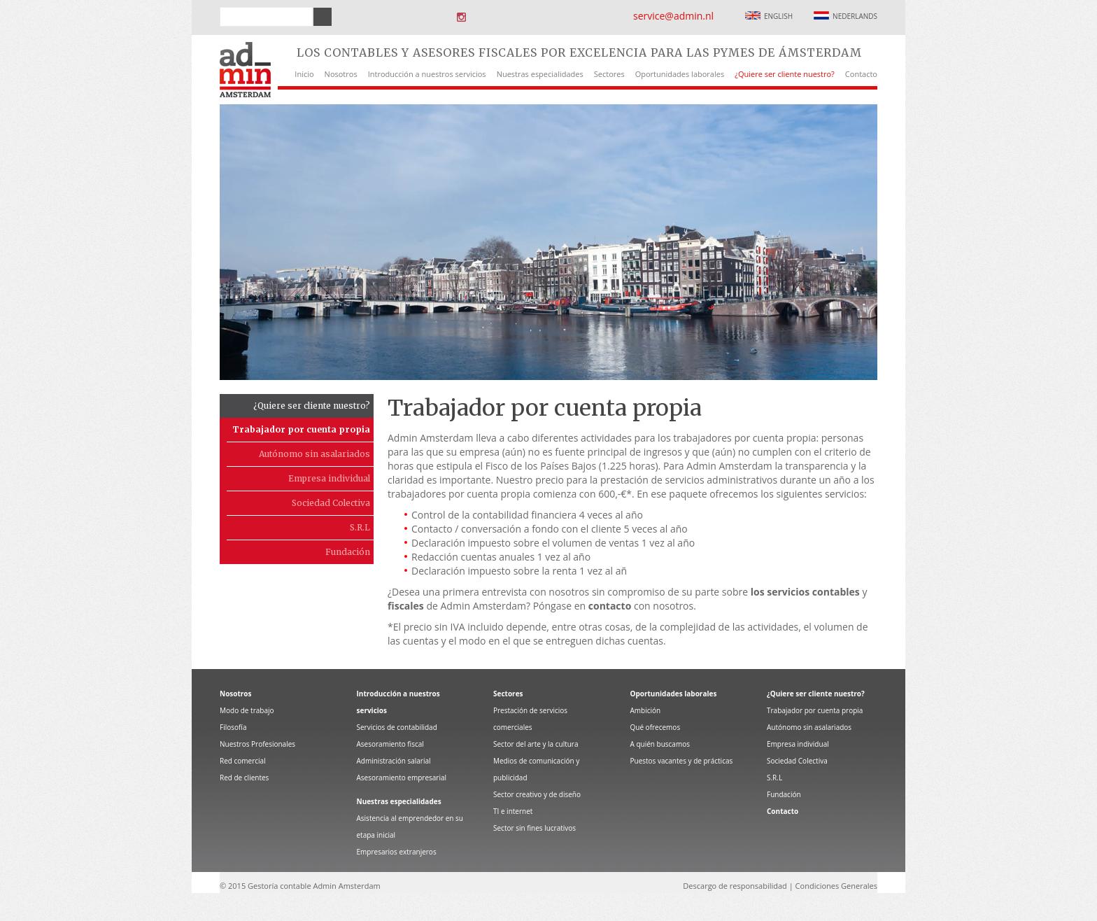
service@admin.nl (673, 15)
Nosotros (341, 74)
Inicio (304, 74)
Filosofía (233, 727)
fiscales (406, 605)
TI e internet (512, 811)
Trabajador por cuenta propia (301, 429)
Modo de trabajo (247, 710)
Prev (197, 241)
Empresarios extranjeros (397, 852)
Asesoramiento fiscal (390, 744)
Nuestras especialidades (540, 74)
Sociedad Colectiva (331, 503)
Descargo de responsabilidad (734, 885)
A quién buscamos (660, 744)
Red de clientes (244, 777)
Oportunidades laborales (679, 74)
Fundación (347, 552)
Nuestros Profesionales (257, 744)
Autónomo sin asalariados (314, 454)
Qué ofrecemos (655, 727)
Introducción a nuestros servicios (427, 74)
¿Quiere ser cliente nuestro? (785, 74)
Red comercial (243, 761)
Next (900, 241)
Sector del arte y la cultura (536, 744)
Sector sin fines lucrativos (534, 828)
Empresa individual (329, 478)
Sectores (609, 74)
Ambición (645, 710)
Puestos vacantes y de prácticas (681, 761)
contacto (610, 605)
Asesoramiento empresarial (402, 777)
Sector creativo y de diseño (537, 794)
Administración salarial (394, 761)
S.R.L (360, 527)
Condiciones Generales (836, 885)
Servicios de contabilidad (397, 727)
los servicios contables (805, 591)
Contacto (861, 74)
